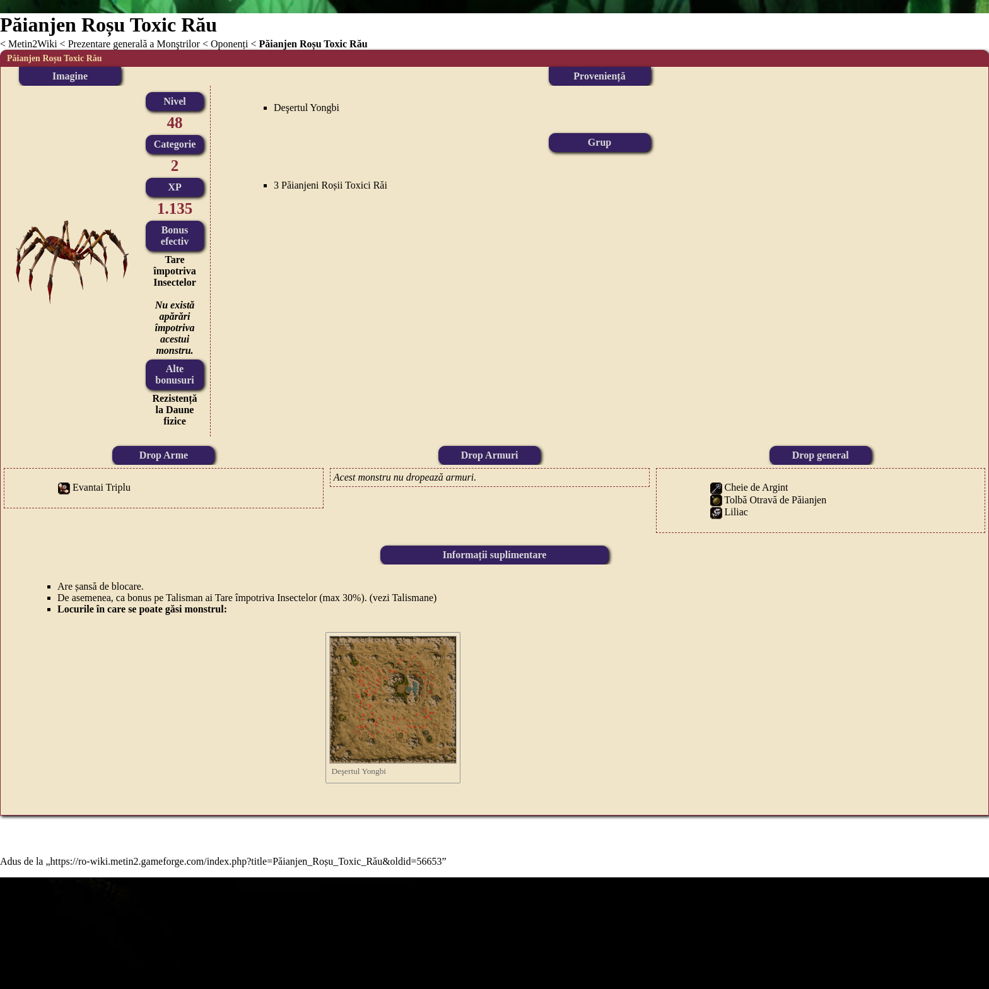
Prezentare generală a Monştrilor (134, 43)
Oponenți (230, 43)
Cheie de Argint (756, 487)
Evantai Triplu (102, 487)
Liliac (736, 511)
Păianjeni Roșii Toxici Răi (334, 185)
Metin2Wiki (32, 43)
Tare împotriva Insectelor (174, 271)
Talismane (412, 597)
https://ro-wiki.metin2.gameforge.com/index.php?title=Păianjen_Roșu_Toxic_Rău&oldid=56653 (246, 861)
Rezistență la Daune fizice (174, 409)
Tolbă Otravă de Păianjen (775, 499)
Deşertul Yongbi (306, 107)
